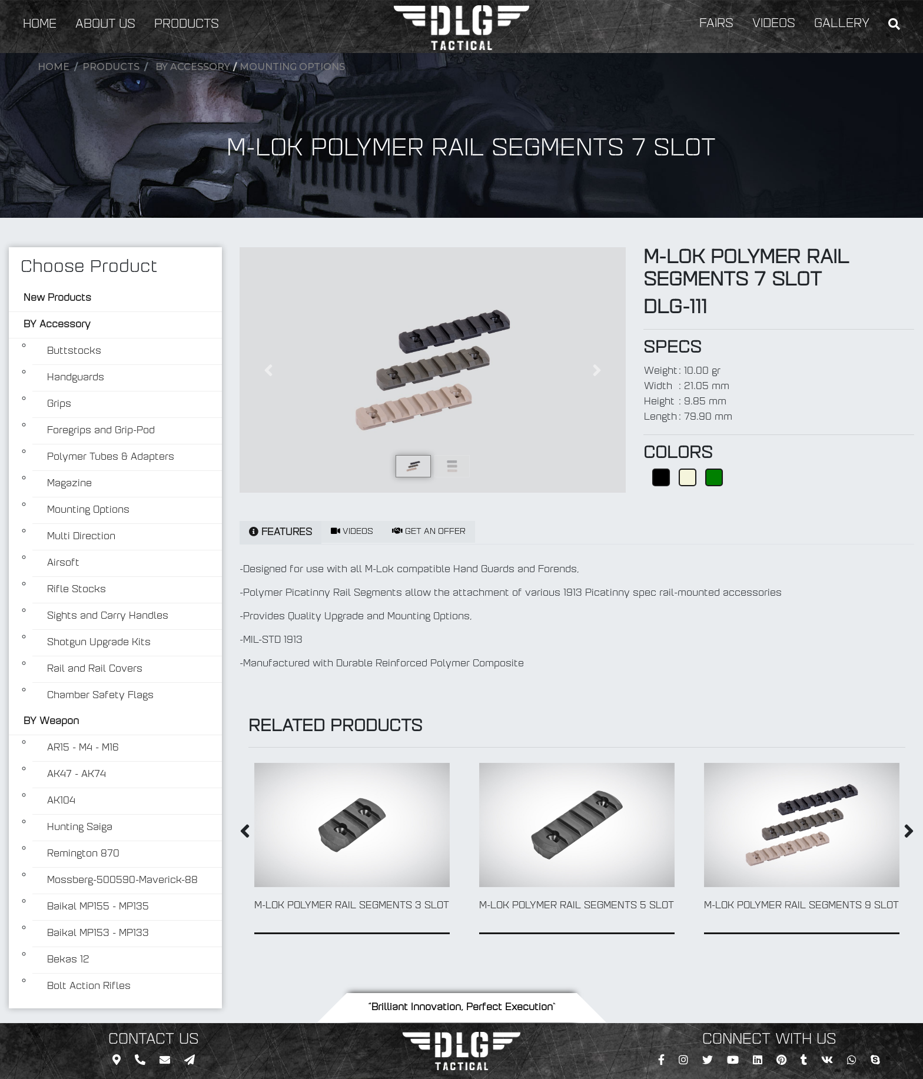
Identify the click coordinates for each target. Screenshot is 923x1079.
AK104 (61, 801)
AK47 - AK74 (76, 774)
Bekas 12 (68, 960)
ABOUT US (105, 25)
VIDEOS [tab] (352, 531)
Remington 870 (83, 854)
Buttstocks (74, 351)
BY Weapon (51, 721)
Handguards (75, 378)
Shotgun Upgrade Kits (99, 643)
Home (53, 66)
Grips (59, 404)
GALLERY (841, 24)
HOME (40, 25)
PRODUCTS (186, 25)
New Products (57, 298)
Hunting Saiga (79, 827)
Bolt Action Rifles (89, 986)
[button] (268, 370)
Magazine (69, 484)
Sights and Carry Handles (107, 616)
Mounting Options (292, 66)
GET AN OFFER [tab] (429, 531)
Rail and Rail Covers (94, 669)
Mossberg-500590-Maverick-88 (122, 880)
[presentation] (245, 833)
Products (111, 66)
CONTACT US (153, 1040)
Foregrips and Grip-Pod (101, 431)
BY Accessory (192, 66)
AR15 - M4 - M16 (83, 748)
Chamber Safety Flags (100, 695)
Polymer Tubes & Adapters (110, 457)
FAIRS (716, 24)
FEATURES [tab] (280, 532)
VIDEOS (773, 24)
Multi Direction (81, 537)
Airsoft (63, 563)
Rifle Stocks (76, 590)
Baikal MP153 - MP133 (98, 933)
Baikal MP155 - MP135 (98, 907)
